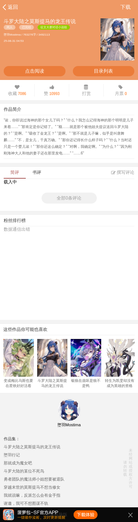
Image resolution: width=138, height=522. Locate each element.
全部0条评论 (69, 198)
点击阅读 (34, 71)
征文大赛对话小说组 (53, 27)
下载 (125, 7)
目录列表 (103, 71)
